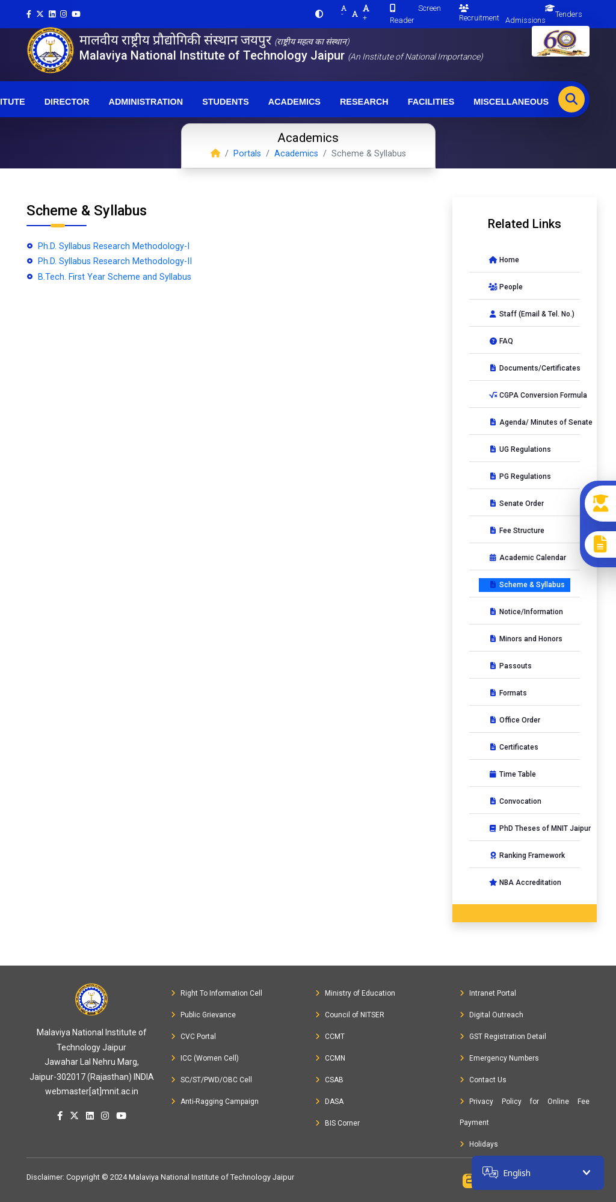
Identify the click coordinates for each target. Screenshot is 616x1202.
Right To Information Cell (216, 993)
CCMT (330, 1036)
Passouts (510, 666)
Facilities (431, 101)
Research (364, 101)
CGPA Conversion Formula (529, 395)
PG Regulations (519, 476)
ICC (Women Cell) (205, 1058)
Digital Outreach (491, 1015)
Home (503, 260)
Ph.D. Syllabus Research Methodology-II (113, 261)
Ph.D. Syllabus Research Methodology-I (112, 246)
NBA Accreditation (524, 882)
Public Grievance (203, 1015)
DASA (329, 1101)
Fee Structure (516, 530)
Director (67, 101)
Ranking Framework (526, 855)
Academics (294, 101)
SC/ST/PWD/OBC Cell (211, 1080)
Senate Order (516, 503)
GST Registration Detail (503, 1036)
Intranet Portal (488, 993)
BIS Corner (337, 1123)
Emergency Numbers (499, 1058)
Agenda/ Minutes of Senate (529, 422)
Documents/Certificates (529, 368)
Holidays (479, 1144)
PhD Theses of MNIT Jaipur (529, 828)
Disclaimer (44, 1177)
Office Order (514, 720)
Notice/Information (525, 612)
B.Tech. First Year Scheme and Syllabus (113, 277)
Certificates (513, 747)
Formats (507, 693)
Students (225, 101)
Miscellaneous (511, 101)
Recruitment (479, 13)
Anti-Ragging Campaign (215, 1101)
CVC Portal (193, 1036)
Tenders (568, 14)
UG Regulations (519, 449)
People (505, 287)
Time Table (512, 774)
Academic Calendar (527, 557)
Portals (247, 154)
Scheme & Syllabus (526, 585)
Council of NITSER (349, 1015)
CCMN (330, 1058)
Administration (146, 101)
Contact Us (483, 1080)
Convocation (514, 801)
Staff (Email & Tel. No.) (529, 314)
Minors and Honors (525, 639)
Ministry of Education (355, 993)
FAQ (500, 341)
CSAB (329, 1080)
